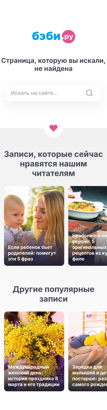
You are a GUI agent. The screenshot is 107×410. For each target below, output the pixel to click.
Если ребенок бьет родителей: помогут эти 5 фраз (32, 253)
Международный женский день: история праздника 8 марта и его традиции (33, 375)
